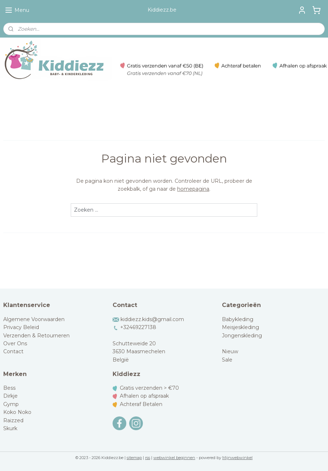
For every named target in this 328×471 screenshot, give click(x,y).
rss (147, 457)
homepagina (193, 189)
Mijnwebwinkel (237, 457)
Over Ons (15, 343)
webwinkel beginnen (174, 457)
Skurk (10, 428)
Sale (227, 360)
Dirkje (10, 396)
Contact (13, 351)
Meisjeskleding (240, 327)
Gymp (11, 404)
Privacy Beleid (21, 327)
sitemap (134, 457)
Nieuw (230, 351)
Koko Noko (17, 412)
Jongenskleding (242, 335)
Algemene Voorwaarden (34, 319)
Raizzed (13, 420)
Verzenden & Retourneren (36, 335)
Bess (9, 388)
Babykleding (237, 319)
